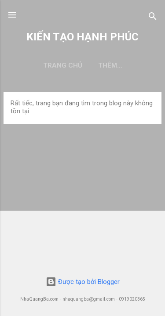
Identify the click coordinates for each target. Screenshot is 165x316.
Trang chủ (62, 65)
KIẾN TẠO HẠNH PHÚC (82, 37)
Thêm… (110, 65)
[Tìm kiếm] (152, 17)
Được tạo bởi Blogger (83, 282)
